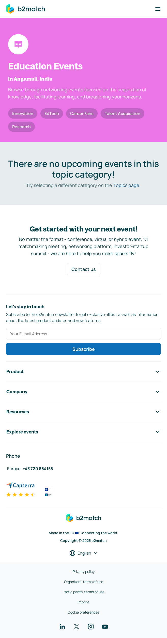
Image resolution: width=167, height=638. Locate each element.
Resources (83, 412)
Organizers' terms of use (83, 581)
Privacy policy (84, 571)
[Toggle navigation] (158, 9)
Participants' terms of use (83, 591)
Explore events (83, 432)
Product (83, 372)
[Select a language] (83, 553)
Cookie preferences (83, 612)
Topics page (126, 185)
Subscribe (83, 349)
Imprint (83, 602)
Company (83, 392)
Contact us (83, 269)
